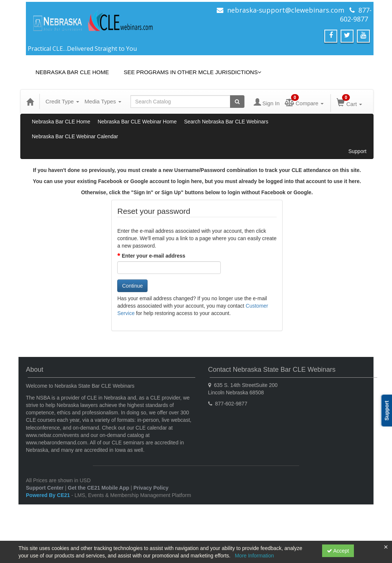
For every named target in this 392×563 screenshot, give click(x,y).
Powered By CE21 (48, 495)
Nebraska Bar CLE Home (72, 72)
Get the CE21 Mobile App (98, 488)
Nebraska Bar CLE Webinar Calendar (75, 136)
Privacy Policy (151, 488)
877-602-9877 (356, 14)
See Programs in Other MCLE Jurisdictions (192, 72)
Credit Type (62, 101)
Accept (338, 551)
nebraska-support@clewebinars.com (285, 10)
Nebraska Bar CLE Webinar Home (137, 122)
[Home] (30, 101)
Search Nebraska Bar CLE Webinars (226, 122)
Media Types (103, 101)
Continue (132, 286)
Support (357, 151)
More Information (254, 556)
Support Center (45, 488)
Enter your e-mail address (153, 256)
